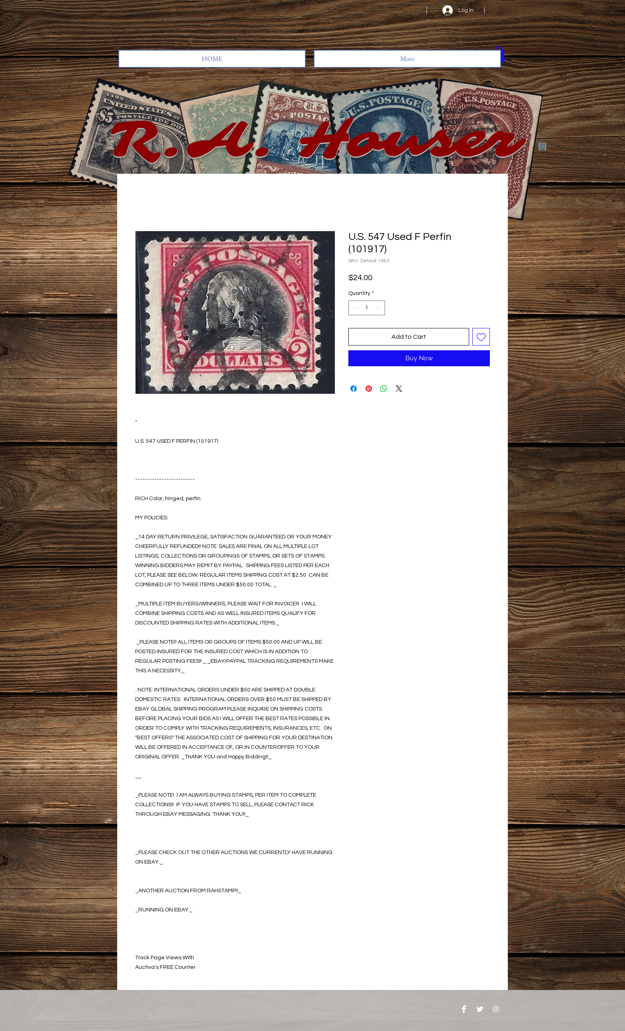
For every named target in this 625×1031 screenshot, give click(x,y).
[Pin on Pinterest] (368, 388)
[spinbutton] (367, 308)
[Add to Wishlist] (481, 337)
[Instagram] (496, 1009)
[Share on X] (399, 388)
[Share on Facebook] (353, 388)
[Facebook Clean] (464, 1009)
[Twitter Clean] (480, 1009)
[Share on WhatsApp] (384, 388)
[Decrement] (355, 308)
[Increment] (379, 308)
